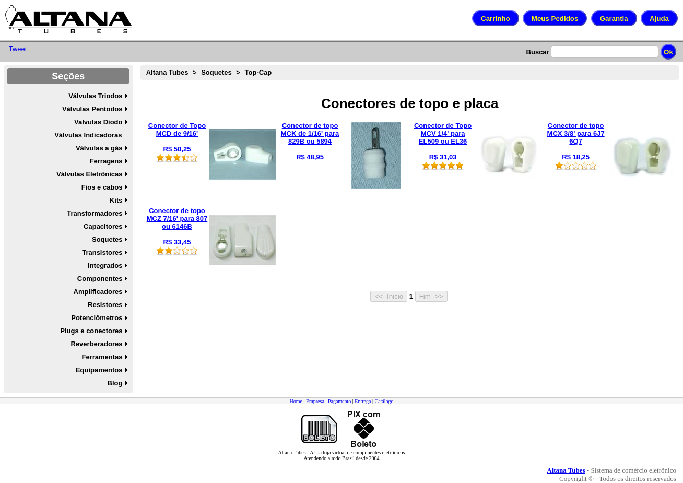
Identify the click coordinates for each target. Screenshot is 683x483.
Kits (116, 200)
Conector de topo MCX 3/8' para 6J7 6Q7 (576, 133)
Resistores (105, 305)
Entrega (363, 401)
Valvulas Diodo (98, 122)
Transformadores (94, 213)
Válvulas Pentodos (92, 109)
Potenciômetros (96, 318)
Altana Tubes (167, 72)
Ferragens (106, 161)
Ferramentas (101, 357)
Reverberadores (97, 344)
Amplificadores (98, 292)
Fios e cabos (102, 187)
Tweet (18, 49)
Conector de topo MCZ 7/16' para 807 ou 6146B (177, 218)
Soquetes (107, 239)
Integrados (105, 265)
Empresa (315, 401)
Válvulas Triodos (95, 96)
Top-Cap (258, 72)
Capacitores (103, 226)
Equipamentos (99, 370)
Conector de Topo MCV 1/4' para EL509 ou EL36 (443, 133)
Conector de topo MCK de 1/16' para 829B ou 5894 (310, 133)
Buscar (537, 52)
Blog (115, 383)
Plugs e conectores (91, 331)
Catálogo (383, 401)
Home (295, 401)
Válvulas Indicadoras (88, 135)
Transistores (102, 252)
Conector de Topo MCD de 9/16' (177, 129)
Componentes (100, 278)
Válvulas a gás (99, 148)
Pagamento (339, 401)
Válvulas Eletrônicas (89, 174)
